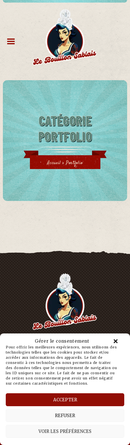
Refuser (65, 415)
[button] (115, 341)
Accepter (65, 399)
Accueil (54, 163)
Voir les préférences (65, 431)
